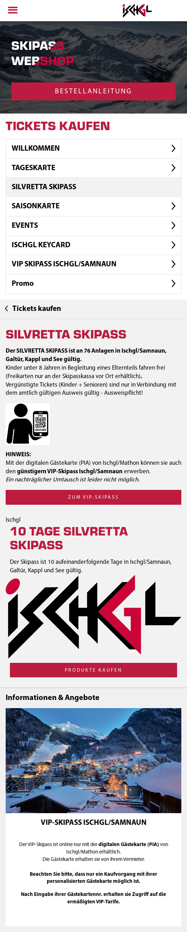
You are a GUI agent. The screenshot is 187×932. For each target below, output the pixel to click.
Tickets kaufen (32, 309)
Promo (95, 284)
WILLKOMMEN (95, 149)
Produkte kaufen (93, 670)
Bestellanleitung (93, 91)
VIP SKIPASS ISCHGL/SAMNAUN (95, 265)
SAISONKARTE (95, 207)
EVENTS (95, 226)
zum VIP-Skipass (93, 497)
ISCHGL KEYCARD (95, 245)
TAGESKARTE (95, 168)
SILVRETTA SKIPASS (44, 187)
